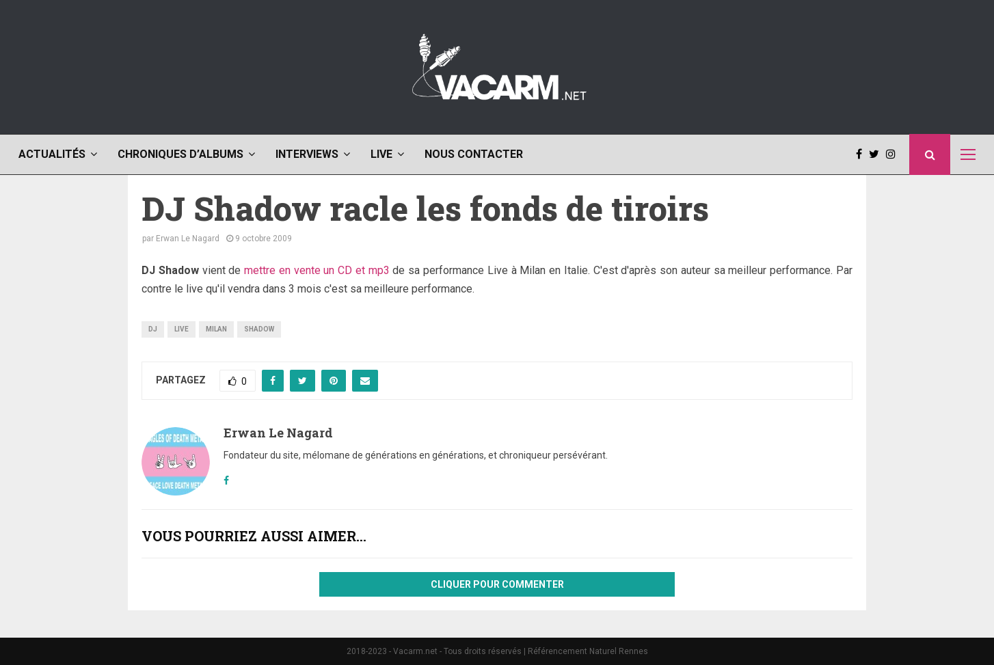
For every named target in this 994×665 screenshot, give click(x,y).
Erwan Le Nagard (187, 238)
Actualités (51, 154)
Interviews (307, 154)
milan (216, 329)
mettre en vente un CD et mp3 (317, 270)
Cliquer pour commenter (497, 584)
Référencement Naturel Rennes (588, 651)
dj (152, 329)
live (181, 329)
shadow (259, 329)
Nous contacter (474, 154)
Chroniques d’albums (180, 154)
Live (381, 154)
